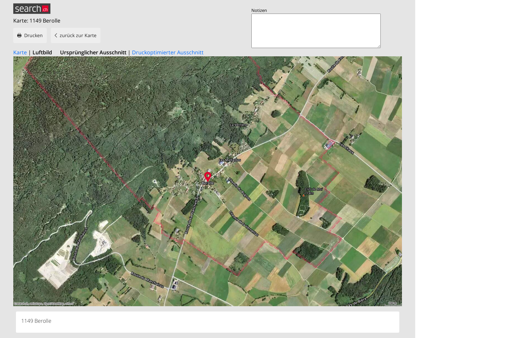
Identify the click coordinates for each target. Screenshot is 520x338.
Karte (20, 52)
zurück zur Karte (78, 35)
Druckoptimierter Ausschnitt (168, 52)
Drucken (33, 35)
